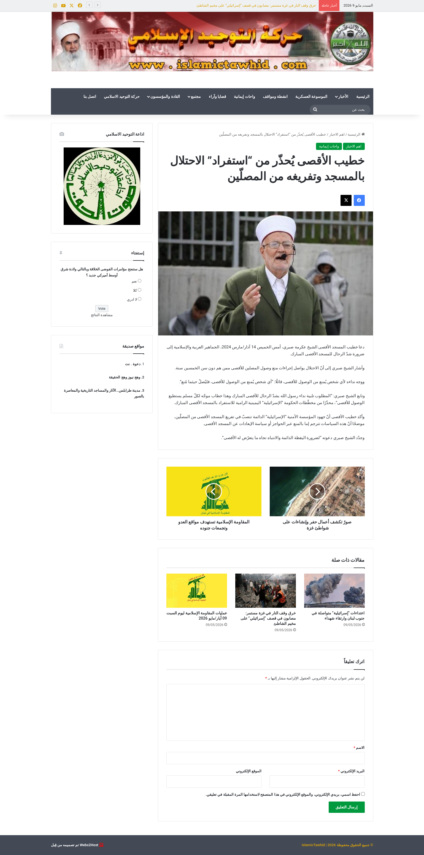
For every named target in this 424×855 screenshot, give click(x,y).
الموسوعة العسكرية (311, 96)
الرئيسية (362, 96)
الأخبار (343, 96)
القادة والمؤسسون (165, 96)
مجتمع (196, 96)
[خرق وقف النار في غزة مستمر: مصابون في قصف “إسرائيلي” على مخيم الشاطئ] (265, 591)
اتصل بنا (89, 96)
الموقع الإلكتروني (248, 771)
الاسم (358, 748)
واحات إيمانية (244, 96)
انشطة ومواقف (275, 96)
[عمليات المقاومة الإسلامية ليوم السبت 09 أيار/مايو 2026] (196, 591)
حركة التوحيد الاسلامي (122, 96)
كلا (135, 290)
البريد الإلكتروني (351, 771)
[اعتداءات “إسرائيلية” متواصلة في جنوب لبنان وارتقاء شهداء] (334, 591)
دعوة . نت (132, 364)
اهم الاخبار (337, 134)
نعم (134, 281)
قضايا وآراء (217, 96)
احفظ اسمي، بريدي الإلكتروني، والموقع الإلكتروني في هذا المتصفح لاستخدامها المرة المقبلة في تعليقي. (283, 794)
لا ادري (132, 299)
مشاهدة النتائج (102, 315)
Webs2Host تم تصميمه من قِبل (74, 845)
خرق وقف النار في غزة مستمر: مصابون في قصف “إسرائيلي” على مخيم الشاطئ (256, 5)
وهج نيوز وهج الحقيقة (124, 377)
